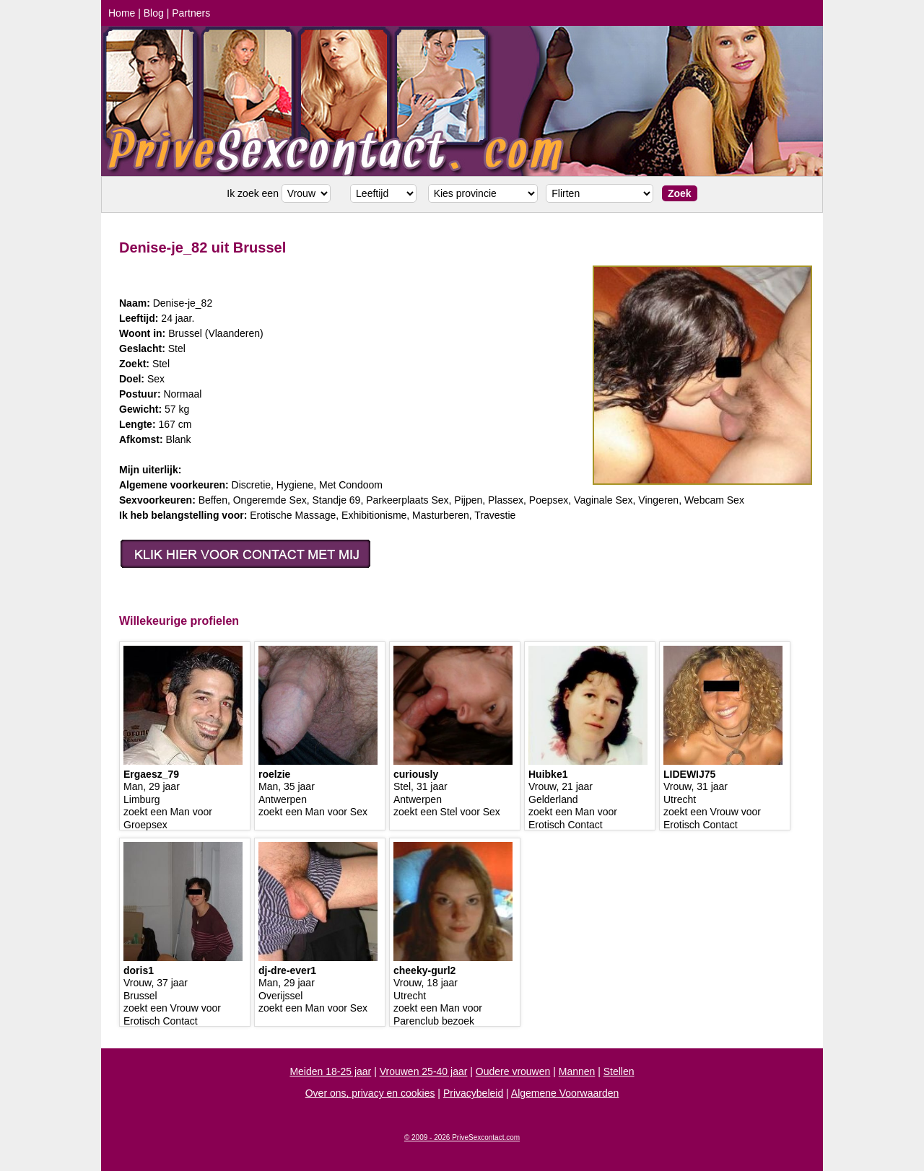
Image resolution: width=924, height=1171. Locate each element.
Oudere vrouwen (513, 1071)
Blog (154, 13)
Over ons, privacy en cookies (370, 1093)
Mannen (577, 1071)
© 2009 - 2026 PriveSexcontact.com (462, 1137)
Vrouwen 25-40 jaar (424, 1071)
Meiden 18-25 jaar (330, 1071)
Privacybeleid (473, 1093)
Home (121, 13)
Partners (191, 13)
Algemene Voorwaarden (565, 1093)
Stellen (619, 1071)
